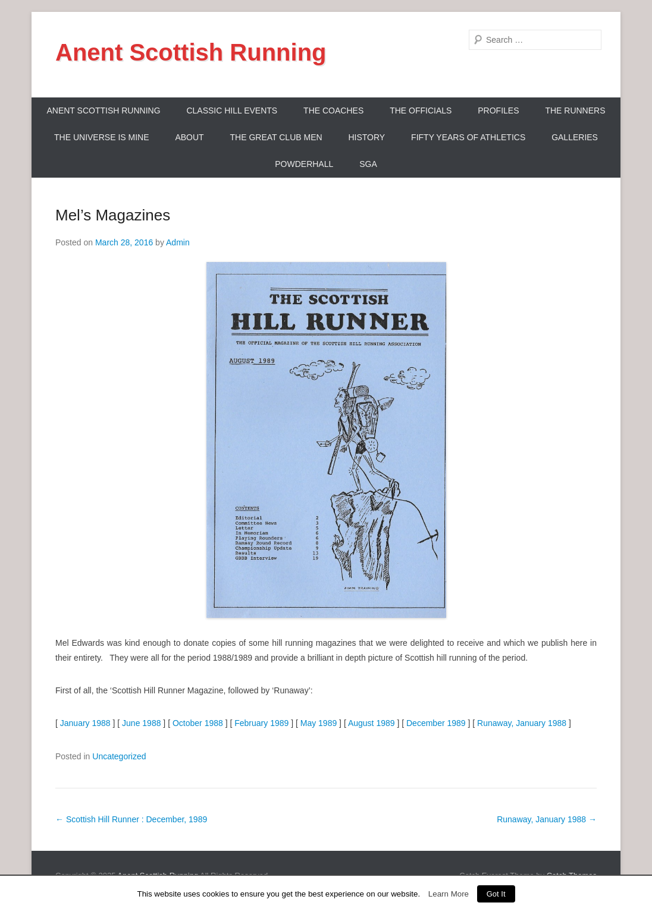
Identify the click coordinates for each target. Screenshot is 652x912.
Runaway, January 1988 (521, 723)
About (189, 137)
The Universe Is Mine (101, 137)
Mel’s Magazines (112, 215)
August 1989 (371, 723)
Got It (496, 893)
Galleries (574, 137)
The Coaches (333, 110)
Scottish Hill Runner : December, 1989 (131, 819)
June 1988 (141, 723)
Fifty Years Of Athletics (468, 137)
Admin (178, 242)
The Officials (421, 110)
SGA (368, 164)
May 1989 (318, 723)
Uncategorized (119, 756)
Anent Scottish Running (191, 52)
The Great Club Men (276, 137)
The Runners (575, 110)
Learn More (448, 893)
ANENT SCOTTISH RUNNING (103, 110)
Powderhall (304, 164)
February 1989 (261, 723)
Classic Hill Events (231, 110)
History (366, 137)
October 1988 (198, 723)
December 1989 (436, 723)
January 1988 (85, 723)
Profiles (498, 110)
